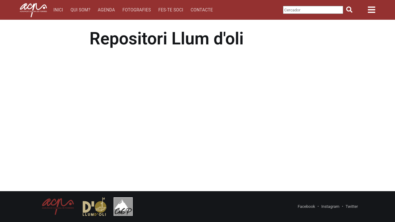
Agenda (106, 9)
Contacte (202, 9)
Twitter (352, 206)
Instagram (330, 206)
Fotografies (137, 9)
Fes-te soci (170, 9)
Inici (58, 9)
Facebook (306, 206)
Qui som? (80, 9)
